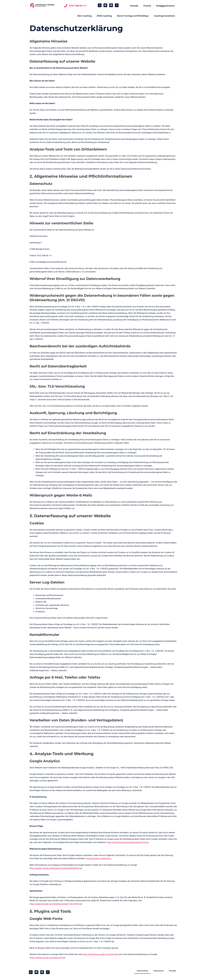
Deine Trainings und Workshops (133, 15)
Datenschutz (141, 970)
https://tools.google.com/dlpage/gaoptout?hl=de (128, 842)
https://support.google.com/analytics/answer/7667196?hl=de (57, 904)
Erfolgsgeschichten (165, 5)
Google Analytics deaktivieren (99, 858)
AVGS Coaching (104, 15)
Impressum (157, 970)
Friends (147, 5)
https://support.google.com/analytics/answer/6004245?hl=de (57, 868)
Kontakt (134, 5)
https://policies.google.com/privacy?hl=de (48, 957)
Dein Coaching (84, 15)
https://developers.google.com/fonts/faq (101, 954)
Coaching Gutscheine (164, 15)
